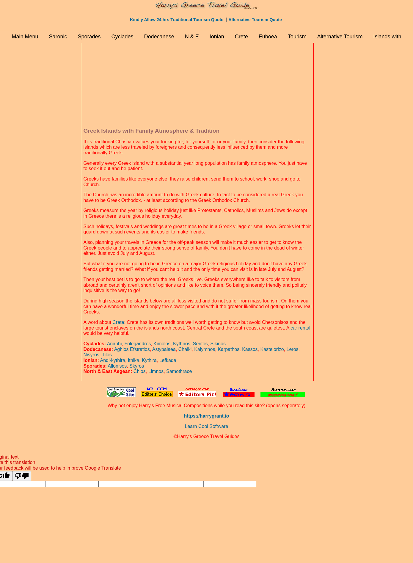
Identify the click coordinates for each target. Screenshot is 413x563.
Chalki (184, 349)
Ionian (217, 37)
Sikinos (218, 343)
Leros (293, 349)
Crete (241, 37)
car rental (300, 327)
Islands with (387, 37)
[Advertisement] (55, 133)
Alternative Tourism (340, 37)
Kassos (249, 349)
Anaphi (114, 343)
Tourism (297, 37)
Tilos (107, 354)
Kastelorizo (272, 349)
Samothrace (179, 371)
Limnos (156, 371)
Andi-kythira (112, 360)
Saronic (58, 37)
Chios (140, 371)
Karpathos (228, 349)
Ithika (133, 360)
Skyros (136, 365)
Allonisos (117, 365)
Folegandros (137, 343)
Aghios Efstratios (132, 349)
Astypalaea (164, 349)
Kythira (149, 360)
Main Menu (25, 37)
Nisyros (91, 354)
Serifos (200, 343)
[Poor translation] (21, 476)
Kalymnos (204, 349)
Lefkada (167, 360)
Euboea (268, 37)
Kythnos (181, 343)
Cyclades (123, 37)
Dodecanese (159, 37)
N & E (192, 37)
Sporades (89, 37)
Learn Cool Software (206, 426)
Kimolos (161, 343)
